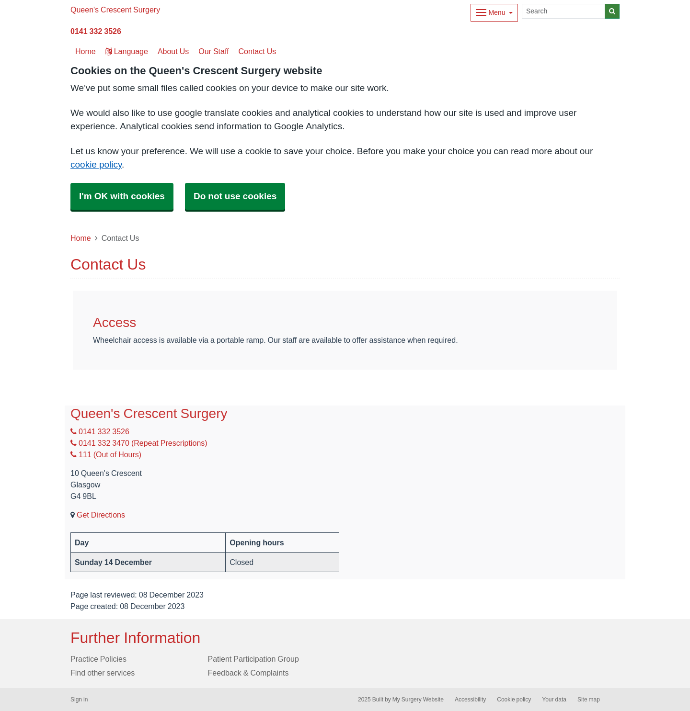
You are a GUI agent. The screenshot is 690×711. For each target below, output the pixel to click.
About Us (173, 51)
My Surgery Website (418, 699)
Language (126, 51)
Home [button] (85, 51)
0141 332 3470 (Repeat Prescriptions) (138, 443)
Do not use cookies (235, 196)
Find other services (102, 673)
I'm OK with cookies (122, 196)
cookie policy (96, 164)
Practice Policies (98, 659)
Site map (588, 699)
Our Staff (213, 51)
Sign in (79, 699)
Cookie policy (514, 699)
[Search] (563, 11)
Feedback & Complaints (248, 673)
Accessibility (470, 699)
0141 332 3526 (95, 31)
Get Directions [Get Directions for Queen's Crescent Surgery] (101, 515)
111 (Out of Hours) (105, 454)
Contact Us (257, 51)
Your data (554, 699)
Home (80, 238)
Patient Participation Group (253, 659)
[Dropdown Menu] (494, 13)
